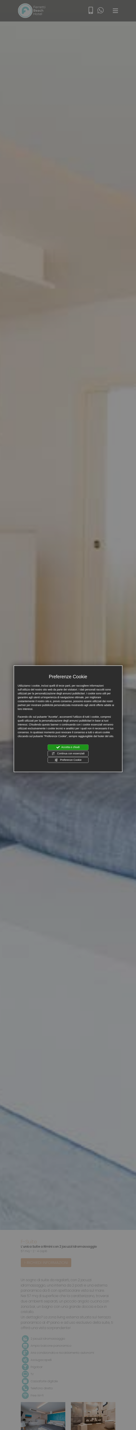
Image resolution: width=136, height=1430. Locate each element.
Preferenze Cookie (68, 760)
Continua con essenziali (68, 753)
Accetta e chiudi (68, 747)
